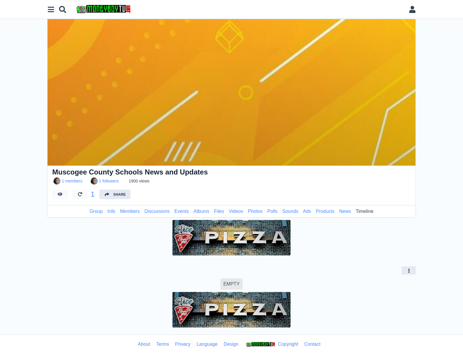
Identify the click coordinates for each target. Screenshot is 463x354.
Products (325, 211)
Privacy (182, 344)
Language (207, 344)
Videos (236, 211)
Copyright (271, 344)
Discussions (156, 211)
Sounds (290, 211)
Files (219, 211)
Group (95, 211)
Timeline (365, 211)
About (144, 344)
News (345, 211)
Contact (312, 344)
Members (130, 211)
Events (182, 211)
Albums (201, 211)
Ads (307, 211)
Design (231, 344)
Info (111, 211)
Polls (272, 211)
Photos (255, 211)
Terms (162, 344)
